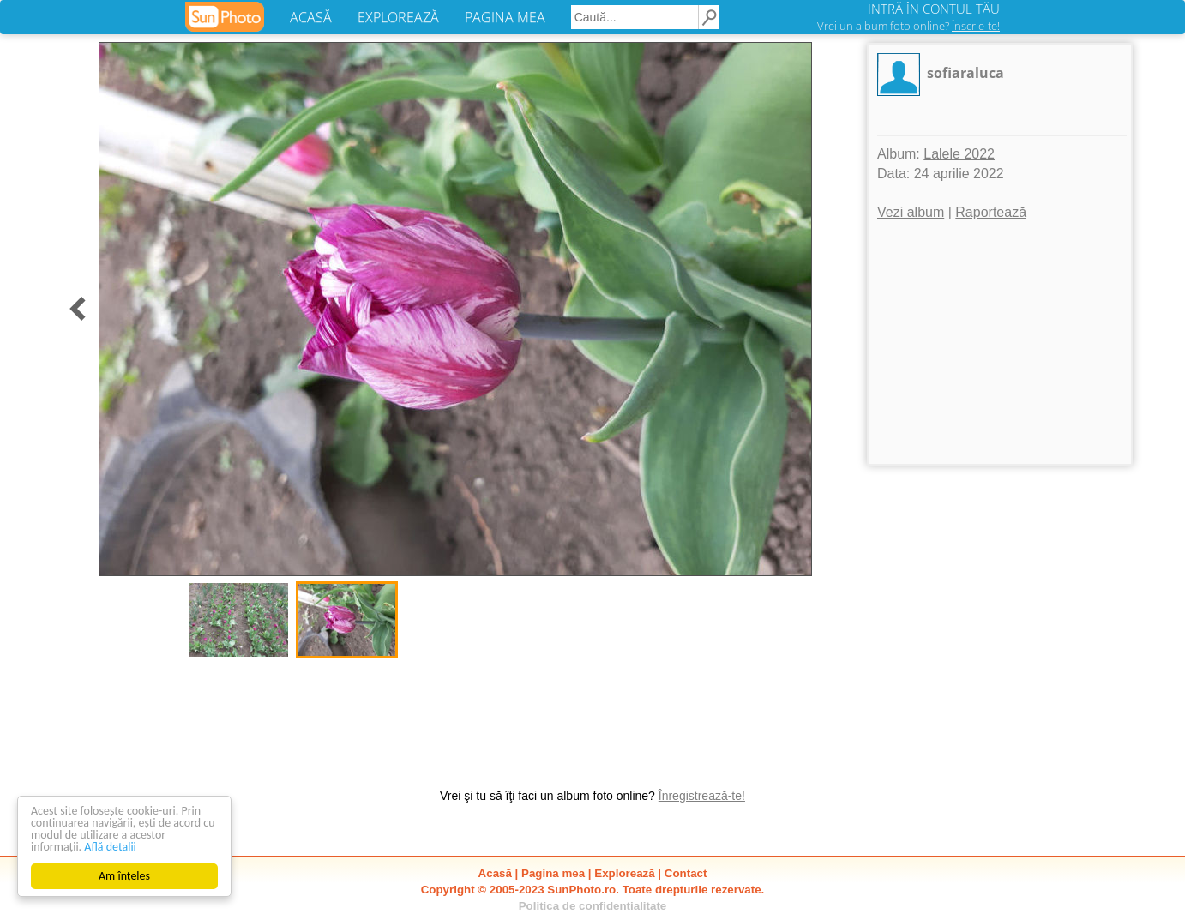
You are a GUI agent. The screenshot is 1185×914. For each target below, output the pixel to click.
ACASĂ (311, 17)
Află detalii (110, 846)
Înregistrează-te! (702, 796)
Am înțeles (124, 876)
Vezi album (910, 212)
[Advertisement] (999, 348)
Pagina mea (553, 873)
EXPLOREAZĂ (398, 17)
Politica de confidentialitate (593, 905)
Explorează (624, 873)
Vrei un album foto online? (908, 25)
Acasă (495, 873)
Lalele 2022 (959, 154)
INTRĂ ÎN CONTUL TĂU (934, 8)
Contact (686, 873)
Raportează (990, 212)
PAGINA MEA (505, 17)
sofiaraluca (965, 72)
